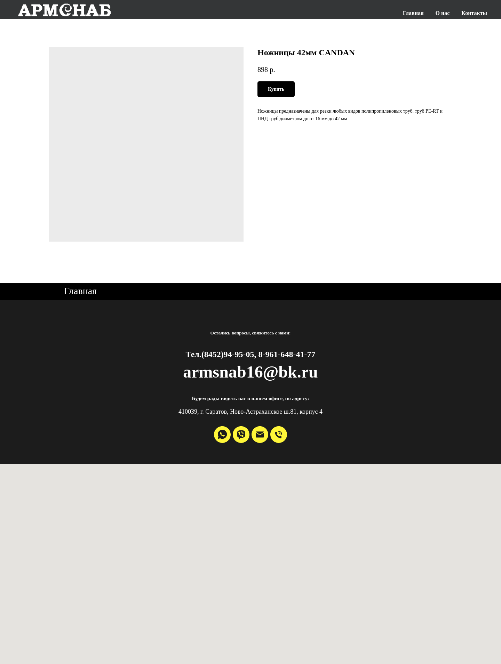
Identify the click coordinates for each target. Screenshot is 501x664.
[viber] (241, 434)
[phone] (278, 434)
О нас (443, 13)
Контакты (474, 13)
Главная (413, 13)
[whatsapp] (222, 434)
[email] (260, 434)
